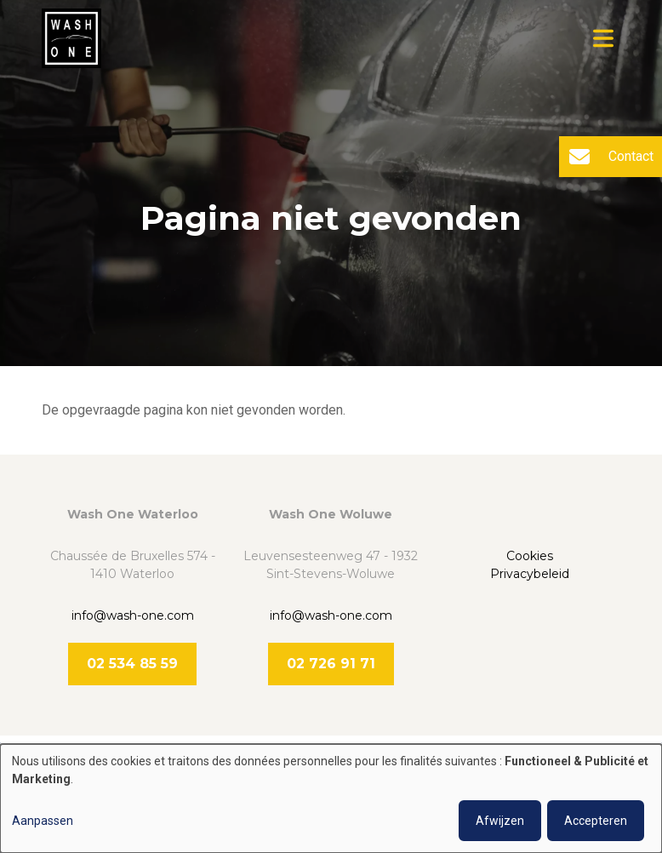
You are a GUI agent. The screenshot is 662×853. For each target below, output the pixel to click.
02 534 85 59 (132, 663)
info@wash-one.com (132, 615)
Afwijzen (500, 820)
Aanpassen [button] (42, 820)
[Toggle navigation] (603, 38)
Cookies (529, 556)
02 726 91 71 (331, 663)
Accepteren (595, 820)
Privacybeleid (529, 573)
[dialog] (331, 798)
